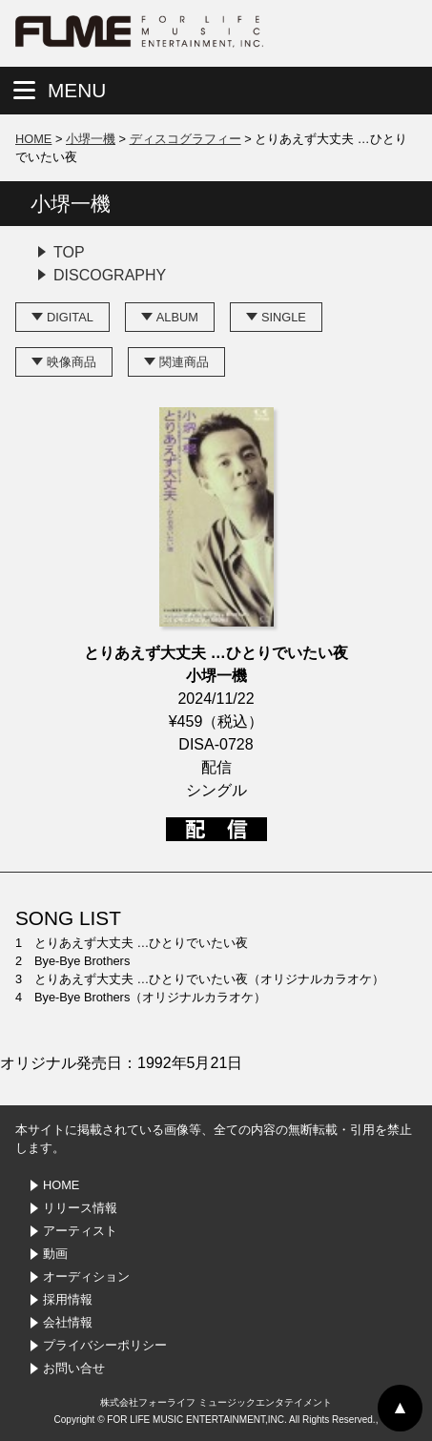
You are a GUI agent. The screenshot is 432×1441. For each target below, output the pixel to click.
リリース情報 (80, 1208)
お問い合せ (74, 1368)
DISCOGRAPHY (109, 275)
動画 (55, 1253)
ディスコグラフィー (185, 139)
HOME (33, 139)
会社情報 (68, 1322)
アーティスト (80, 1231)
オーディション (86, 1276)
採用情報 (68, 1299)
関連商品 (184, 362)
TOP (69, 252)
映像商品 (71, 362)
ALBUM (177, 317)
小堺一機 (90, 139)
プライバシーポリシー (105, 1345)
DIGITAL (70, 317)
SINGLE (283, 317)
